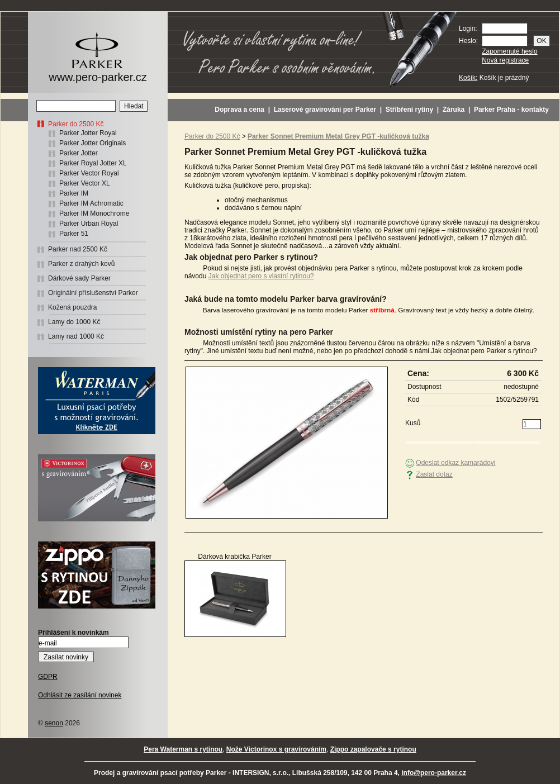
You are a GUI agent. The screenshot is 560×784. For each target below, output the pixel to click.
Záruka (453, 109)
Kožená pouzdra (72, 307)
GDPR (48, 677)
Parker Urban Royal (88, 223)
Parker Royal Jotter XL (93, 163)
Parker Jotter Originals (92, 143)
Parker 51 (73, 233)
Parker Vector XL (84, 183)
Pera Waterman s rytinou (183, 749)
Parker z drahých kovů (81, 264)
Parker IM (73, 193)
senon (54, 723)
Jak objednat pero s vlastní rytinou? (261, 276)
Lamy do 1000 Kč (74, 322)
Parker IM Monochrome (94, 213)
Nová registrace (505, 60)
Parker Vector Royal (89, 173)
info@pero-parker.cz (433, 773)
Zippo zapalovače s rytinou (373, 749)
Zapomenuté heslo (509, 51)
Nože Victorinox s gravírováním (276, 749)
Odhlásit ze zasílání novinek (79, 695)
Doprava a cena (239, 109)
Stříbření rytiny (409, 109)
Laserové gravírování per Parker (325, 109)
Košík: (468, 78)
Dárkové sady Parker (79, 278)
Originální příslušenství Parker (93, 293)
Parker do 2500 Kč (75, 124)
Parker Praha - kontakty (511, 109)
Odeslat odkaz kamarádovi (455, 463)
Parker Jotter (78, 153)
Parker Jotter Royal (88, 133)
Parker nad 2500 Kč (77, 249)
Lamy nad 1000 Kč (76, 336)
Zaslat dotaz (434, 474)
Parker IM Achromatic (91, 203)
